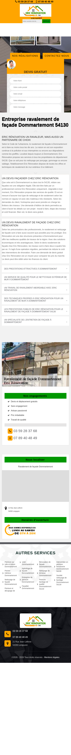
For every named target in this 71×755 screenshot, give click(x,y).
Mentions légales (51, 657)
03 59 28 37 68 (24, 1)
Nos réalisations (25, 56)
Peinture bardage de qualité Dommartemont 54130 (44, 584)
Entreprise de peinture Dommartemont (27, 579)
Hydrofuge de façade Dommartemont (27, 570)
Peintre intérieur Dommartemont (10, 573)
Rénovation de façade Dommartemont (44, 564)
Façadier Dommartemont (27, 587)
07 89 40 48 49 (44, 1)
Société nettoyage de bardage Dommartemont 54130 (61, 580)
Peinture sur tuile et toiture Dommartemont (10, 564)
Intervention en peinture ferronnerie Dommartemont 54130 (61, 566)
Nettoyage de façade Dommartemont (10, 582)
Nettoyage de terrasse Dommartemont (44, 573)
